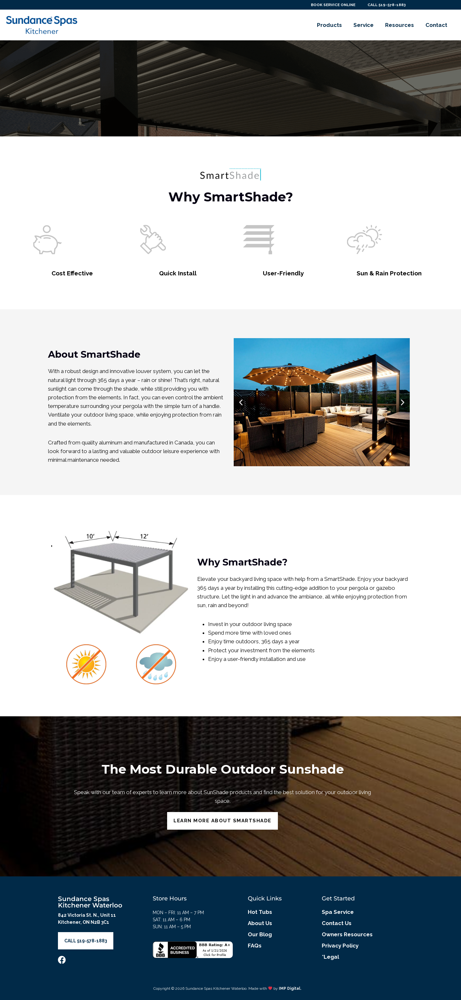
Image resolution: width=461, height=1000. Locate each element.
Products (329, 25)
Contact (436, 25)
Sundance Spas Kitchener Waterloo (90, 902)
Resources (399, 25)
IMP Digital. (290, 988)
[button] (241, 402)
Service (363, 25)
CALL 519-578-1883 (385, 5)
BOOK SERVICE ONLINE (330, 5)
